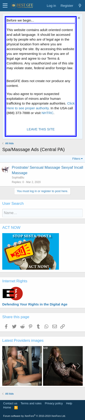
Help (69, 403)
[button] (5, 5)
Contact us (10, 403)
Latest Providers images (23, 340)
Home (7, 407)
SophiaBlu (18, 177)
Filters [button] (76, 158)
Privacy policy (54, 403)
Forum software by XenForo (34, 416)
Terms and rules (31, 403)
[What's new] (79, 5)
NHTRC (47, 113)
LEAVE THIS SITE (41, 129)
